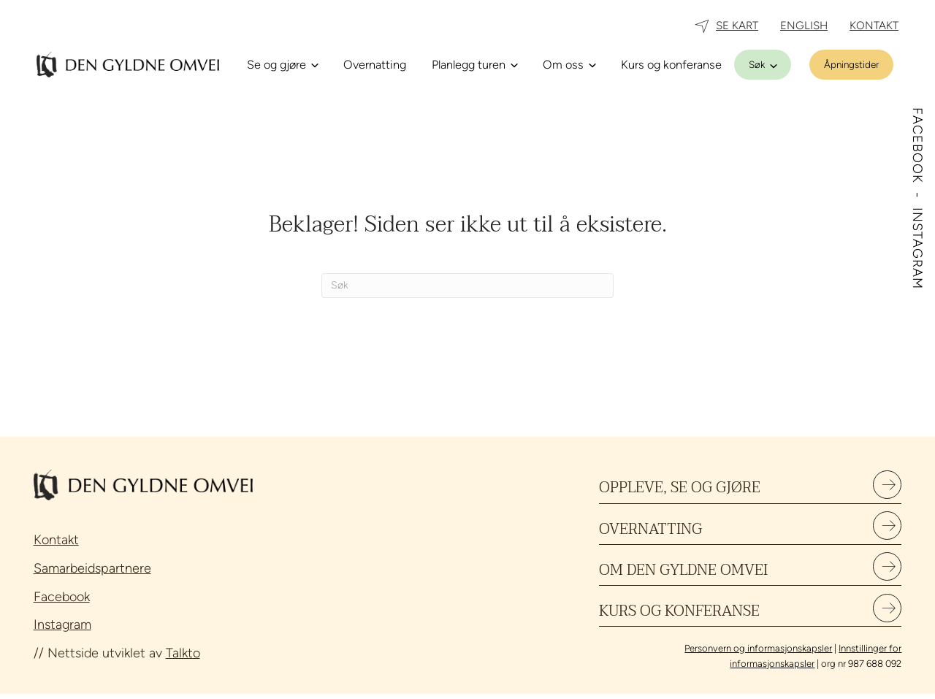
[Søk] (762, 65)
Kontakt (56, 540)
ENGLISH (804, 25)
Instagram (62, 624)
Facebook (62, 597)
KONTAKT (874, 25)
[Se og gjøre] (282, 65)
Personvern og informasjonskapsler (758, 653)
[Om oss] (569, 65)
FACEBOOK (917, 147)
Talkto (183, 653)
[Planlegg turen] (474, 65)
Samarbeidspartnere (92, 568)
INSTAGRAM (917, 248)
